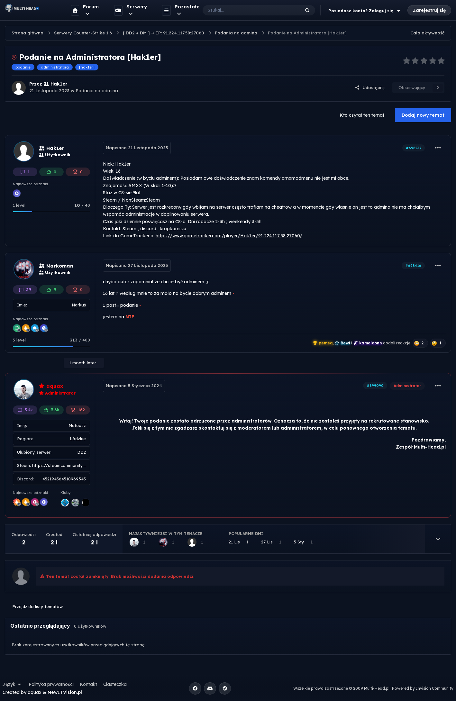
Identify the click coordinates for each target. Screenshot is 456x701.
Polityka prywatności (51, 684)
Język (13, 684)
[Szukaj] (245, 10)
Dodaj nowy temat (423, 115)
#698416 (413, 265)
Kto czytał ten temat (362, 115)
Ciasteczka (115, 684)
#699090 (375, 385)
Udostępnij (370, 87)
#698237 (413, 148)
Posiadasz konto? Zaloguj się (365, 10)
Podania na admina (97, 91)
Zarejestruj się (429, 10)
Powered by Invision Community (422, 688)
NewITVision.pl (65, 692)
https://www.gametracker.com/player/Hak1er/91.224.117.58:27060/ (229, 236)
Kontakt (88, 684)
